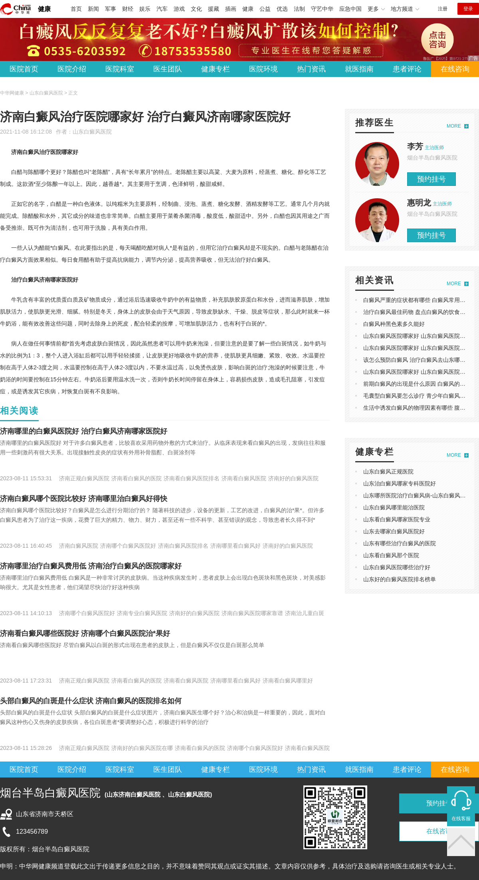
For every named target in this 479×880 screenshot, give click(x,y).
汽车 (162, 9)
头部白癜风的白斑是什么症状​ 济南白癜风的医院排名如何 (91, 701)
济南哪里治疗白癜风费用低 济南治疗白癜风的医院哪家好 (91, 566)
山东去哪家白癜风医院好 (394, 531)
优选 (282, 9)
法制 (299, 9)
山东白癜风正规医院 (388, 471)
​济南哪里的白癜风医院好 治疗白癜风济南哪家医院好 (83, 431)
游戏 (179, 9)
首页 (76, 9)
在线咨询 (455, 69)
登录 (468, 9)
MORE (454, 126)
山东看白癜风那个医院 (391, 555)
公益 (265, 9)
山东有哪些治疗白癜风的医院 (399, 543)
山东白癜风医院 (92, 131)
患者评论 (407, 69)
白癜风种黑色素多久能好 (394, 324)
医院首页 (24, 69)
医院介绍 (71, 69)
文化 (196, 9)
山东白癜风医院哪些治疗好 (396, 567)
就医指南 (359, 69)
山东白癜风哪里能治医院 (394, 507)
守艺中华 (322, 9)
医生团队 (167, 69)
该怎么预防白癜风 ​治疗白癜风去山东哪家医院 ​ (420, 360)
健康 (44, 9)
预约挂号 (431, 179)
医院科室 (119, 69)
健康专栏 (215, 69)
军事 (110, 9)
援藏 (213, 9)
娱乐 (144, 9)
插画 (230, 9)
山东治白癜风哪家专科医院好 (399, 483)
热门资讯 (311, 69)
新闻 (93, 9)
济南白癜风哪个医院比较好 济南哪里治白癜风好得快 (83, 499)
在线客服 (461, 818)
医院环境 (263, 69)
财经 (127, 9)
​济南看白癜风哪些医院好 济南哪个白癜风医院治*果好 (85, 633)
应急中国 (350, 9)
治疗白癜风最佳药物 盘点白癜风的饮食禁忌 (417, 312)
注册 (442, 9)
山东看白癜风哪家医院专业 (396, 519)
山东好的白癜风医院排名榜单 (399, 579)
